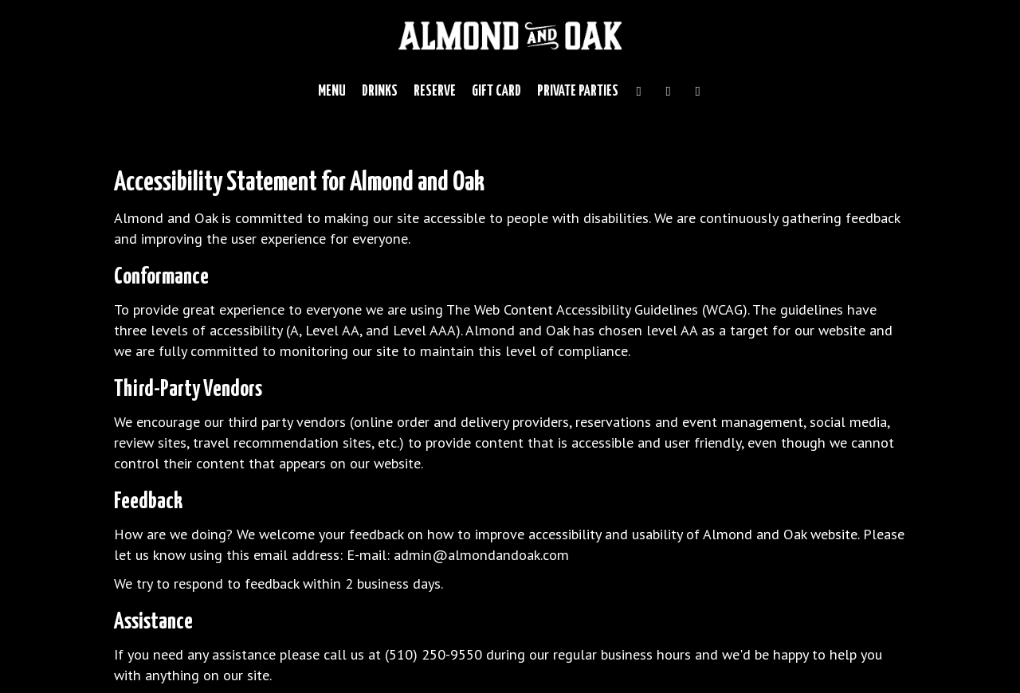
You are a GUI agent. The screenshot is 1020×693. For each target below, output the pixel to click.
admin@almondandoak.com (481, 554)
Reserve (435, 91)
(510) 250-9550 (433, 654)
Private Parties (577, 91)
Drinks (380, 91)
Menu (332, 91)
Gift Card (496, 91)
